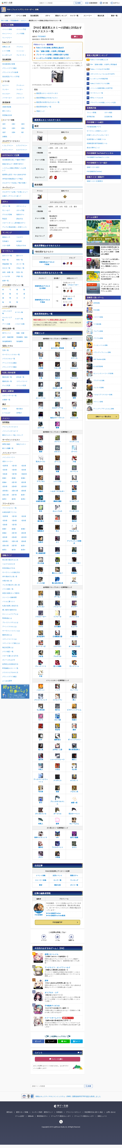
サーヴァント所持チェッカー (97, 131)
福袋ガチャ (20, 214)
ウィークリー (7, 38)
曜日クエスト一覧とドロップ (12, 435)
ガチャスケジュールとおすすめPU (102, 74)
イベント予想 (21, 29)
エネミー (24, 20)
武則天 (69, 299)
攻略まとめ (6, 47)
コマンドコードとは (9, 639)
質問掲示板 (91, 116)
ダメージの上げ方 (8, 660)
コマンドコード (22, 381)
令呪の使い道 (7, 581)
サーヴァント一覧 (96, 93)
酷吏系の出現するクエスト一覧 (47, 102)
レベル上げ (6, 413)
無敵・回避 (20, 333)
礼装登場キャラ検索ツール (96, 139)
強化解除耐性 (7, 341)
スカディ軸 (19, 319)
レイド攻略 (6, 51)
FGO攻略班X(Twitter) (94, 171)
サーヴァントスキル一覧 (11, 354)
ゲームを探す (19, 1116)
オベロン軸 (19, 312)
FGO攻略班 (42, 36)
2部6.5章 (5, 495)
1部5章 (23, 470)
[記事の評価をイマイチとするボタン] (43, 936)
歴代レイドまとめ (96, 98)
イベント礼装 (21, 385)
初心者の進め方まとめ (10, 560)
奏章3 (14, 499)
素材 (40, 885)
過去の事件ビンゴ (93, 148)
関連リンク (40, 111)
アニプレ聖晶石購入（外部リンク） (15, 227)
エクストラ (20, 98)
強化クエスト (21, 444)
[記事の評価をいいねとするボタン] (57, 936)
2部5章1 (24, 486)
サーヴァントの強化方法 (11, 572)
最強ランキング (61, 16)
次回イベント (57, 875)
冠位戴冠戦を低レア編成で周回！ (14, 160)
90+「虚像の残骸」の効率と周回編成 (50, 51)
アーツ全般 (6, 324)
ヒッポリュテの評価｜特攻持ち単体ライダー (53, 58)
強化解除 (19, 341)
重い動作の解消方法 (9, 610)
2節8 (13, 132)
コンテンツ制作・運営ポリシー (42, 1112)
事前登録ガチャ (42, 1116)
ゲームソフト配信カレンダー (84, 1116)
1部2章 (23, 466)
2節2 (13, 124)
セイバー (5, 85)
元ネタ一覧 (6, 268)
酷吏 (64, 285)
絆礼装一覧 (20, 377)
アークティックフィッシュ (41, 778)
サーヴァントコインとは (11, 631)
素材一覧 (114, 16)
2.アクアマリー (21, 145)
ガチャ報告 (108, 112)
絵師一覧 (5, 281)
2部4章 (14, 486)
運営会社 (9, 1112)
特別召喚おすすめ (8, 568)
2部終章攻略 (6, 107)
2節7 (4, 132)
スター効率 (6, 245)
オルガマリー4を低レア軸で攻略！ (14, 183)
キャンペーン (7, 33)
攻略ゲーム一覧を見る (103, 416)
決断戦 (4, 136)
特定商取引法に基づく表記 (94, 1112)
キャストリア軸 (7, 319)
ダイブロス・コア (51, 992)
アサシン (19, 94)
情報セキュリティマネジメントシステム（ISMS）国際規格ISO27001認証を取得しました (68, 1096)
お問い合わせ (111, 1112)
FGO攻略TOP (57, 922)
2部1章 (14, 482)
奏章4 (23, 499)
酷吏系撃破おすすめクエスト (47, 98)
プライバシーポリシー (73, 1112)
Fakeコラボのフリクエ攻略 (100, 83)
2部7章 (14, 495)
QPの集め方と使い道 (9, 576)
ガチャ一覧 (6, 206)
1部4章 (14, 470)
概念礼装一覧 (7, 377)
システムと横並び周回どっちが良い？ (14, 169)
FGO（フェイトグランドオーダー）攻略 (23, 9)
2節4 (4, 128)
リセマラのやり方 (8, 564)
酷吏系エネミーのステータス (47, 93)
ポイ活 (105, 3)
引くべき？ (6, 210)
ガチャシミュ (21, 206)
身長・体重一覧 (7, 272)
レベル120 (6, 276)
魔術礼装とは (7, 635)
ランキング (74, 880)
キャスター (6, 94)
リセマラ (19, 237)
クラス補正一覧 (7, 651)
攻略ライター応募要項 (95, 181)
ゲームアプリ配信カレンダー (61, 1116)
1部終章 (24, 474)
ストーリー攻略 (40, 880)
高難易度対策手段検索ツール (97, 143)
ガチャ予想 (20, 210)
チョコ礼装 (6, 385)
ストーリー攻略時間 (9, 597)
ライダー (19, 89)
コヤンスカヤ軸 (7, 312)
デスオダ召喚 (7, 214)
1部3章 (4, 470)
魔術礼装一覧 (7, 381)
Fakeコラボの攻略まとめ (99, 60)
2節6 (23, 128)
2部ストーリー (7, 461)
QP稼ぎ (19, 413)
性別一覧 (19, 272)
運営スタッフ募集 (22, 1112)
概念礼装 (101, 16)
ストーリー (88, 16)
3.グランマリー (7, 150)
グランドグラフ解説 (9, 68)
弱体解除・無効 (22, 337)
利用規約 (59, 1112)
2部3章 (4, 486)
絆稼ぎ (4, 409)
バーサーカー (7, 98)
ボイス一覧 (74, 885)
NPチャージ (6, 333)
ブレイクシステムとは (10, 622)
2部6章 (23, 491)
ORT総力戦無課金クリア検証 (12, 179)
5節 (22, 132)
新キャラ (19, 255)
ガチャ (47, 16)
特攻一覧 (5, 260)
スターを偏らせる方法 (10, 656)
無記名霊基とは (7, 647)
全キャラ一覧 (7, 255)
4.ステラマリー (21, 150)
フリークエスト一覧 (9, 508)
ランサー (5, 89)
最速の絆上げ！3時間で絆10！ (13, 164)
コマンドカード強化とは (11, 643)
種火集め (19, 409)
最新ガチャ (74, 875)
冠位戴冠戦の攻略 (8, 64)
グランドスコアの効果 (10, 72)
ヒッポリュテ (7, 55)
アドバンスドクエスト (10, 427)
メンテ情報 (20, 33)
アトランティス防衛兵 (74, 540)
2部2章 (23, 482)
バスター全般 (20, 324)
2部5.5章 (15, 491)
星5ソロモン (6, 111)
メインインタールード (10, 431)
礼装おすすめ (21, 245)
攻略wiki (31, 1116)
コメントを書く (57, 1059)
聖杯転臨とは (7, 618)
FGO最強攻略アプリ (94, 127)
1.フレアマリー (7, 145)
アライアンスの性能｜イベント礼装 (103, 102)
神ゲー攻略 (4, 20)
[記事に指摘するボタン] (71, 936)
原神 (46, 981)
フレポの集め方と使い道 (11, 585)
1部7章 (14, 474)
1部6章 (4, 474)
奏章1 (23, 495)
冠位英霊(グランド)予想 (10, 76)
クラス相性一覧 (7, 589)
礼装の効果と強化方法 (10, 606)
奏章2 (4, 499)
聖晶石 (4, 219)
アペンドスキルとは (9, 626)
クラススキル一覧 (8, 359)
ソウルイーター (73, 285)
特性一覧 (19, 260)
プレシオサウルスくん (57, 801)
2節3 (23, 124)
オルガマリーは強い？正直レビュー (15, 192)
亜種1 (4, 478)
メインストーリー (8, 457)
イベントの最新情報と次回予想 (101, 88)
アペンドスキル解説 (9, 363)
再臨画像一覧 (7, 264)
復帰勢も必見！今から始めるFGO (14, 174)
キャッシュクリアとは (10, 614)
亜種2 (14, 478)
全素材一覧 (6, 400)
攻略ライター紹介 (93, 167)
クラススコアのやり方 (10, 672)
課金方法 (19, 219)
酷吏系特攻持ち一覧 (43, 107)
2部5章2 (5, 491)
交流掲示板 (108, 116)
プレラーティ (21, 55)
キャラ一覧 (74, 16)
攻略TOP (8, 16)
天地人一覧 (20, 268)
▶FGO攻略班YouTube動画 (55, 915)
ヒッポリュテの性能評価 (99, 79)
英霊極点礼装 (7, 115)
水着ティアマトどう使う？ (11, 196)
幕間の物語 (6, 444)
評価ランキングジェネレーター (98, 135)
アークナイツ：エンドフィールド (57, 967)
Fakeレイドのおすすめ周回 (100, 69)
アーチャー (20, 85)
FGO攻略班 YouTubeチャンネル (98, 157)
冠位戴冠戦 (34, 16)
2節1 (4, 124)
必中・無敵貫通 (7, 337)
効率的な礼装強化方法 (10, 664)
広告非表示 (93, 3)
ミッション (20, 51)
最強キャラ (6, 237)
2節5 (13, 128)
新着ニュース (102, 1116)
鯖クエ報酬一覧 (7, 448)
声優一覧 (19, 276)
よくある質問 (7, 681)
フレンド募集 (91, 112)
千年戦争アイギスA (52, 1006)
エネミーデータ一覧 (9, 395)
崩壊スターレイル (51, 954)
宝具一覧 (5, 350)
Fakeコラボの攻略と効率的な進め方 (50, 48)
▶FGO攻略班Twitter (53, 913)
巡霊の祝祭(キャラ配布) (10, 593)
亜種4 (4, 482)
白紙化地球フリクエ (9, 512)
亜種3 (23, 478)
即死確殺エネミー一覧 (10, 668)
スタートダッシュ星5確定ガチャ (13, 223)
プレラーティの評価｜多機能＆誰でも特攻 (52, 55)
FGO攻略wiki (15, 20)
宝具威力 (5, 241)
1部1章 (14, 466)
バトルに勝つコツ (8, 601)
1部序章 (5, 466)
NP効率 (19, 241)
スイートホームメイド (53, 1018)
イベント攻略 (21, 16)
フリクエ (19, 47)
